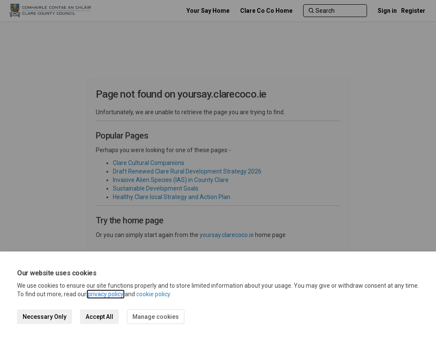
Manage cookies (155, 316)
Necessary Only (44, 316)
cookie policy (153, 294)
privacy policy (105, 294)
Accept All (99, 316)
